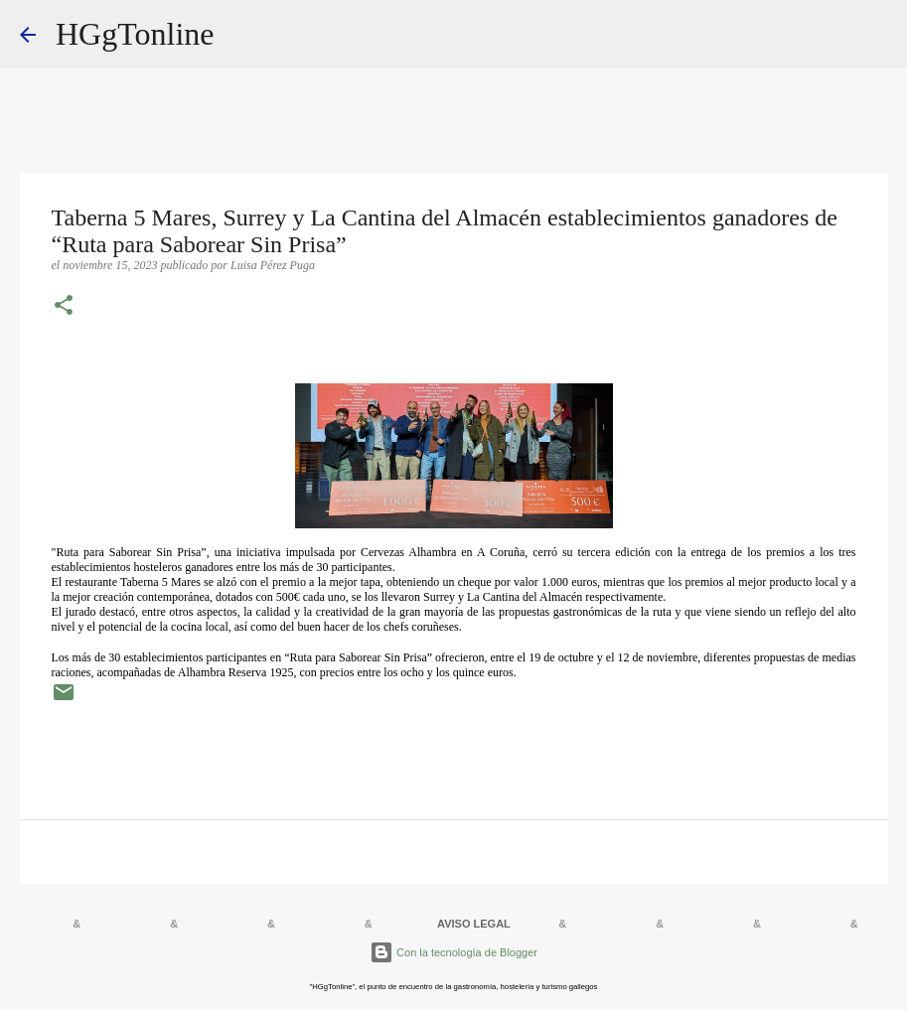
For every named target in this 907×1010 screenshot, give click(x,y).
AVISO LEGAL (474, 924)
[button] (64, 307)
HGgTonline (135, 34)
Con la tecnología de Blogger (453, 952)
